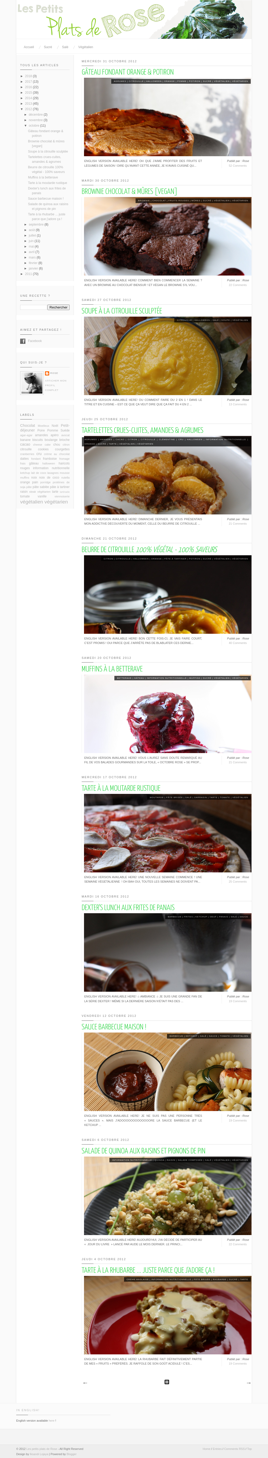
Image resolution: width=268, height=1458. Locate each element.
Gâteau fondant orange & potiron (128, 72)
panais (223, 917)
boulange (51, 440)
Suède (65, 430)
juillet (33, 235)
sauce (243, 917)
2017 (29, 81)
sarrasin (200, 797)
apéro (55, 435)
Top (249, 1448)
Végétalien (85, 47)
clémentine (167, 439)
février (33, 263)
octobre (34, 125)
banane (25, 440)
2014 (29, 98)
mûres (196, 200)
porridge (45, 482)
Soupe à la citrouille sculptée (122, 311)
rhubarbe (219, 1279)
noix (34, 477)
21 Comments (238, 523)
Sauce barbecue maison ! (114, 1027)
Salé (65, 47)
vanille (42, 496)
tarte (113, 444)
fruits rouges (179, 200)
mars (33, 257)
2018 (29, 76)
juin (32, 241)
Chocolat (159, 200)
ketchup (201, 917)
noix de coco (49, 477)
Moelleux (43, 425)
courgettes (62, 449)
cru (180, 439)
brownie (144, 200)
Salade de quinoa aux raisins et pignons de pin (143, 1151)
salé (216, 320)
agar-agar (26, 435)
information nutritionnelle (226, 439)
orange (169, 81)
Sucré (48, 47)
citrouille (136, 81)
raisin (171, 1160)
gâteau (139, 678)
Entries (217, 1448)
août (32, 230)
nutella (65, 477)
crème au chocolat (57, 454)
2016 (29, 87)
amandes (106, 439)
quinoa (159, 1160)
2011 (29, 274)
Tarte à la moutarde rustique (121, 788)
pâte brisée (174, 797)
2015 (29, 92)
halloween (154, 81)
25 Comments (238, 881)
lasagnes (53, 472)
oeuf (213, 917)
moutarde (157, 797)
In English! (28, 1410)
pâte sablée (41, 487)
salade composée (190, 1160)
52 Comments (238, 165)
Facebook (22, 341)
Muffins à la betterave (112, 669)
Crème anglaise (138, 1279)
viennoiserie (62, 496)
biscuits (37, 440)
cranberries (27, 454)
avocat (65, 435)
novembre (36, 120)
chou (56, 444)
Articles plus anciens (248, 1383)
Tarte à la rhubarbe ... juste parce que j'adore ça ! (148, 1270)
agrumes (120, 81)
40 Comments (238, 642)
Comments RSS (234, 1448)
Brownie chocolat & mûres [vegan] (130, 191)
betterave (124, 678)
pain (35, 482)
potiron (194, 81)
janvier (34, 268)
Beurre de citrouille (149, 550)
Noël (55, 426)
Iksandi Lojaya (39, 1454)
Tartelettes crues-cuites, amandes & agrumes (142, 430)
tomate (225, 797)
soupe (225, 320)
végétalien (222, 81)
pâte (29, 487)
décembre (36, 114)
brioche (64, 440)
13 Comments (238, 404)
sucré (207, 81)
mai (32, 246)
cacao (120, 439)
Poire (41, 430)
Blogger (71, 1454)
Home (206, 1448)
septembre (36, 224)
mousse (65, 472)
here (51, 1420)
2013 (29, 103)
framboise (50, 459)
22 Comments (238, 285)
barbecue (174, 917)
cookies (43, 449)
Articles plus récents (85, 1383)
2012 (29, 109)
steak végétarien (40, 491)
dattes (24, 459)
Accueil (29, 47)
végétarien (240, 81)
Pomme (182, 81)
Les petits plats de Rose (41, 1448)
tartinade (65, 491)
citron (132, 439)
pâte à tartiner (175, 559)
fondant (36, 458)
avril (32, 252)
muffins (194, 678)
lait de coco (38, 472)
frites (188, 917)
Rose (54, 373)
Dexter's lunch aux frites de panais (128, 908)
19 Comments (238, 1001)
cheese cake (42, 444)
